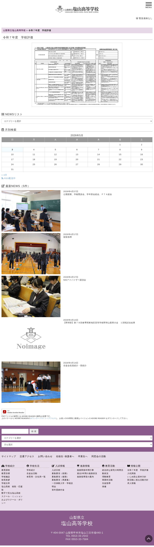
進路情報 (83, 466)
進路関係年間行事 (85, 470)
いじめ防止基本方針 (136, 477)
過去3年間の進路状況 (87, 473)
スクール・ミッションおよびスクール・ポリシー (12, 499)
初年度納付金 (58, 490)
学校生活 (33, 466)
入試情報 (58, 466)
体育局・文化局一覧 (36, 477)
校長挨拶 (6, 480)
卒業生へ (83, 456)
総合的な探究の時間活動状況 (112, 472)
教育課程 (6, 470)
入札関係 (131, 473)
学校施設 (6, 477)
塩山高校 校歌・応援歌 (12, 488)
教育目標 (6, 473)
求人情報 (131, 483)
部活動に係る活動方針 (137, 480)
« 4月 (4, 175)
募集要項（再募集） (61, 480)
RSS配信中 (9, 178)
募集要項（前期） (60, 473)
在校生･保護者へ (65, 456)
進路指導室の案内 (85, 477)
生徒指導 (106, 483)
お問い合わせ (45, 456)
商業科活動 (107, 480)
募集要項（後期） (60, 477)
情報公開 (133, 466)
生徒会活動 (32, 473)
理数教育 (106, 477)
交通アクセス (27, 456)
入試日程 (56, 470)
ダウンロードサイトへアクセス (43, 418)
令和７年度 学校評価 (137, 470)
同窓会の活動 (98, 456)
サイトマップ (9, 456)
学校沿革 (6, 483)
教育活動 (108, 466)
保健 (104, 486)
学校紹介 (8, 466)
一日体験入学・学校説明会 (62, 485)
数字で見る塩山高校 (11, 493)
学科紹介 (31, 470)
